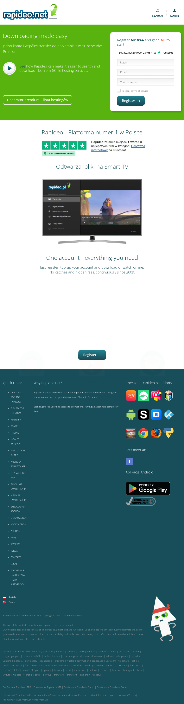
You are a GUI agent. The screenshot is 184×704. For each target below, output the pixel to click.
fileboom (104, 670)
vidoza (109, 656)
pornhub (27, 656)
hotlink (135, 660)
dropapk (84, 656)
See (22, 66)
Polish (12, 597)
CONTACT (16, 557)
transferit (72, 674)
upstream (111, 660)
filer (27, 665)
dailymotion (83, 660)
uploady (47, 670)
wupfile (70, 660)
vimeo (109, 665)
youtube (60, 651)
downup (47, 674)
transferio (59, 674)
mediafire (103, 651)
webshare (123, 660)
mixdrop (89, 665)
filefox (16, 670)
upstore (7, 660)
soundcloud (46, 660)
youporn (15, 656)
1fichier (135, 651)
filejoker (58, 670)
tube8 (81, 651)
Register (131, 100)
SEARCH (157, 13)
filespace (35, 670)
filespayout (128, 670)
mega (6, 656)
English (13, 602)
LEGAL (14, 564)
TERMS (14, 550)
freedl (68, 670)
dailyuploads (121, 656)
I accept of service (135, 90)
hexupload (36, 665)
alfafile (37, 656)
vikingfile (27, 674)
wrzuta (6, 674)
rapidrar (93, 670)
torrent (6, 670)
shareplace (121, 665)
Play (9, 68)
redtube (71, 651)
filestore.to (135, 665)
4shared (91, 651)
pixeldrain (84, 674)
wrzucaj (17, 674)
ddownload (97, 656)
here (45, 639)
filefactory (37, 651)
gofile (38, 674)
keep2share (80, 670)
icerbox (56, 656)
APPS (13, 537)
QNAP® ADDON (19, 517)
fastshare (124, 651)
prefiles (100, 665)
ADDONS (15, 531)
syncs (19, 665)
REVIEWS (15, 544)
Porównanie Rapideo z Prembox (113, 687)
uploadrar (136, 656)
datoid (25, 670)
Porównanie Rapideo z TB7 (17, 687)
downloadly (31, 660)
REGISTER (16, 419)
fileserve (97, 674)
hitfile (113, 651)
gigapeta (18, 660)
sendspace (97, 660)
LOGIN (174, 13)
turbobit (49, 651)
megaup (73, 656)
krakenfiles (76, 665)
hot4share (8, 665)
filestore (63, 665)
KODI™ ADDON (18, 524)
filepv (139, 670)
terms (134, 90)
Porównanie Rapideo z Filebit (79, 687)
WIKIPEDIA (16, 591)
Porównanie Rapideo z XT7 (47, 687)
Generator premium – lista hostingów (37, 99)
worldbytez (51, 665)
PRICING (15, 432)
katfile (47, 656)
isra (65, 656)
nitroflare (59, 660)
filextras (116, 670)
